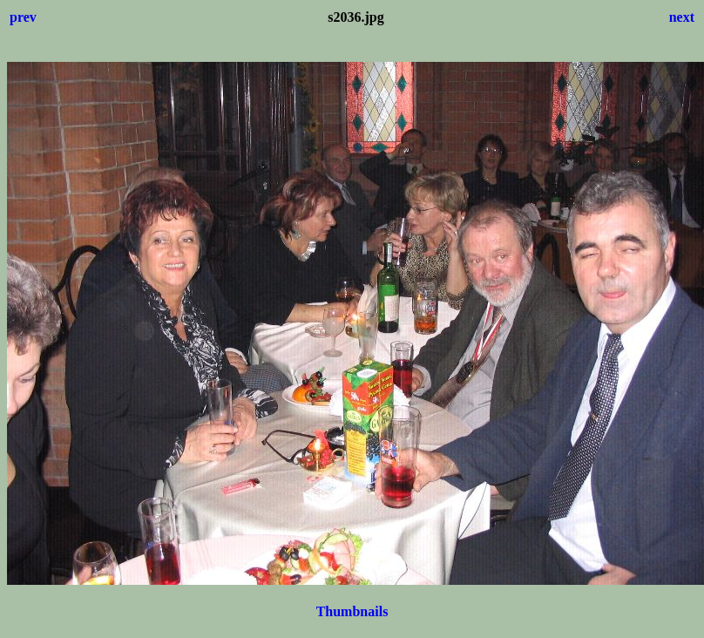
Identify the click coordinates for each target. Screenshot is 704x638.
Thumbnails (352, 611)
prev (23, 17)
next (681, 17)
